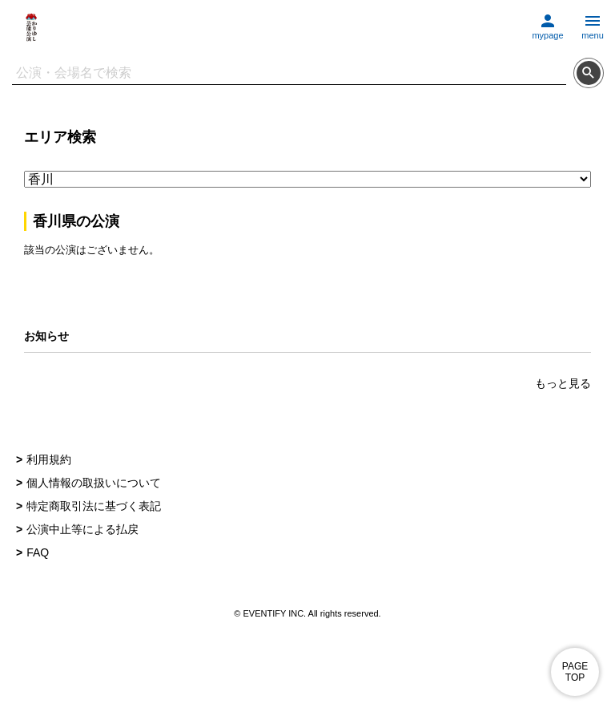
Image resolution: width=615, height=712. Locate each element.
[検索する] (588, 73)
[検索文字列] (289, 73)
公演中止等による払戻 (82, 529)
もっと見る (563, 383)
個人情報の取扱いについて (93, 482)
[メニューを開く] (592, 22)
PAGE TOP (575, 672)
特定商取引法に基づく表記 (93, 506)
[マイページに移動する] (547, 22)
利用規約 (48, 459)
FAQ (37, 552)
